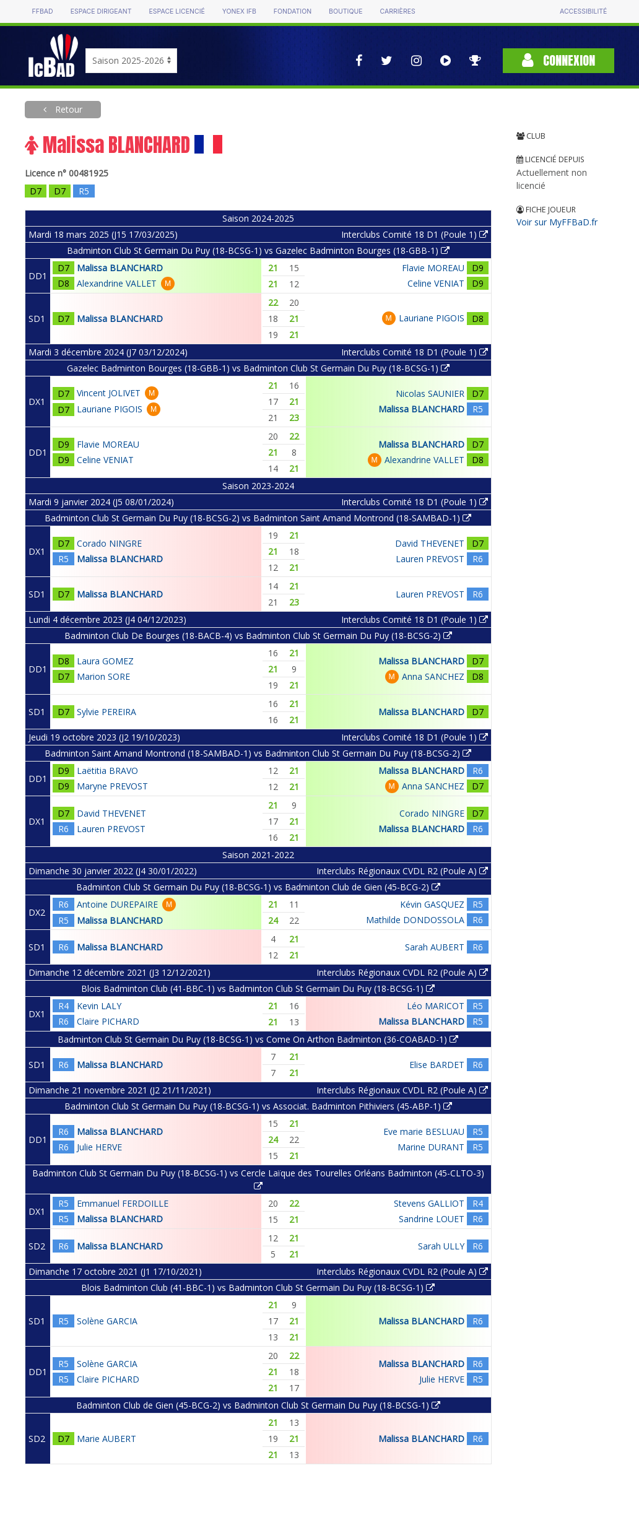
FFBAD (42, 11)
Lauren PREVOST (430, 559)
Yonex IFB (239, 11)
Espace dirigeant (101, 11)
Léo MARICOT (435, 1006)
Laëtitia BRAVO (107, 770)
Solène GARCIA (107, 1321)
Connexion (558, 60)
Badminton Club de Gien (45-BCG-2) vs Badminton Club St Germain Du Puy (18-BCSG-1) (258, 1405)
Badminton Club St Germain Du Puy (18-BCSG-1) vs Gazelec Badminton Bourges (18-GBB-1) (258, 250)
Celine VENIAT (435, 283)
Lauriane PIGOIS (431, 318)
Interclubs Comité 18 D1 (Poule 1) (414, 234)
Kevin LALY (99, 1006)
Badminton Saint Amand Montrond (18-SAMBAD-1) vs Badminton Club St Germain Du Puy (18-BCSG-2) (258, 753)
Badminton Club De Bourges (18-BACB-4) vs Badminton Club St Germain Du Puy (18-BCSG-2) (258, 635)
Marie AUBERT (106, 1438)
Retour (67, 109)
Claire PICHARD (108, 1021)
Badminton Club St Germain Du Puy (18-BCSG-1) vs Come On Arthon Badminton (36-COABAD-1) (258, 1039)
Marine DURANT (431, 1147)
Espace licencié (177, 11)
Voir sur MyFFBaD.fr (557, 222)
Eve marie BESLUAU (423, 1131)
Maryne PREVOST (112, 786)
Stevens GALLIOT (429, 1203)
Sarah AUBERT (434, 947)
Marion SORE (103, 676)
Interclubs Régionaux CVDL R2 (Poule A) (402, 871)
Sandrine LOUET (431, 1219)
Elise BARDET (436, 1065)
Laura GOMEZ (105, 661)
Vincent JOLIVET (109, 393)
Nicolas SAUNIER (430, 393)
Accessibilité (583, 11)
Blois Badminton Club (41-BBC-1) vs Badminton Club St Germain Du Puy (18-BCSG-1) (258, 988)
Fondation (292, 11)
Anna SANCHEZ (433, 676)
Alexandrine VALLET (117, 283)
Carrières (397, 11)
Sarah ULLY (441, 1246)
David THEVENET (429, 543)
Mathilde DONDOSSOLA (415, 920)
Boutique (345, 11)
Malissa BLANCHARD (120, 268)
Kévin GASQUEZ (432, 904)
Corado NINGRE (109, 543)
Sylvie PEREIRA (106, 712)
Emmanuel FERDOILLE (122, 1203)
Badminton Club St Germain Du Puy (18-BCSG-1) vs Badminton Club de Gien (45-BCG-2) (258, 887)
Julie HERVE (99, 1147)
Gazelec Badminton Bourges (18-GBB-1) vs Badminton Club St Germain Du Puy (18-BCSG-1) (258, 368)
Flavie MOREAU (433, 268)
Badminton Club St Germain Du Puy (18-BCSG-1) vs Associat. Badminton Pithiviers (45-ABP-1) (258, 1106)
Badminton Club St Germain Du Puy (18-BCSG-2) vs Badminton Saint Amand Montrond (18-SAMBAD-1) (258, 518)
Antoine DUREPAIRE (117, 904)
